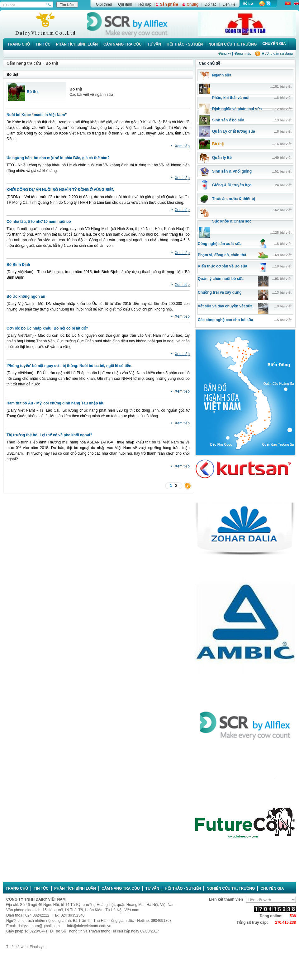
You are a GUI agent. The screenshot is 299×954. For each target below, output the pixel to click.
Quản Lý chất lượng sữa (233, 131)
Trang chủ (18, 44)
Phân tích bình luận (77, 44)
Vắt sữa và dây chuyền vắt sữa (225, 306)
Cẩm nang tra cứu (122, 44)
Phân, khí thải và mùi (230, 97)
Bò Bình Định (18, 264)
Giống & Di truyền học (231, 185)
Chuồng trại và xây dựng (220, 292)
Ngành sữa (221, 75)
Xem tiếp (182, 146)
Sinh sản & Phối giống (232, 171)
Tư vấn (154, 44)
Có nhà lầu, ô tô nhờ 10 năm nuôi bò (39, 221)
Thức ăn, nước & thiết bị (233, 199)
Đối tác (210, 4)
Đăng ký (224, 53)
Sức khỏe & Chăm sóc (231, 221)
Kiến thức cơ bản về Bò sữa (222, 266)
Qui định (125, 4)
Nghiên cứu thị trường (232, 44)
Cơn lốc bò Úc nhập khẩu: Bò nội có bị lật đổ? (47, 328)
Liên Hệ (229, 4)
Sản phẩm (169, 4)
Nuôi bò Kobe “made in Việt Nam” (37, 115)
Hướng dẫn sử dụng (277, 53)
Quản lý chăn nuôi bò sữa (221, 278)
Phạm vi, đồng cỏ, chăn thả (222, 255)
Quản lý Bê (222, 157)
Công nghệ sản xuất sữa (219, 244)
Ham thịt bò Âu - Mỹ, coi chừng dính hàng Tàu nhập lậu (55, 403)
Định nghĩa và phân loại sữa (237, 109)
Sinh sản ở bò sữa (228, 120)
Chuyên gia (274, 44)
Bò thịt (51, 63)
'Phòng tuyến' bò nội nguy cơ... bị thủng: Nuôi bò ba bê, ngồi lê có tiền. (69, 366)
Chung (192, 4)
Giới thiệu (104, 4)
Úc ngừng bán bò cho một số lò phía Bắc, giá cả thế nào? (58, 158)
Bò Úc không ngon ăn (26, 296)
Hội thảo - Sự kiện (185, 44)
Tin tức (43, 44)
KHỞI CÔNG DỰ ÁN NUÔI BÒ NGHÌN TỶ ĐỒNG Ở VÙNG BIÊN (60, 190)
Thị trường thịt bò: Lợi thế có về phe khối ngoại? (49, 435)
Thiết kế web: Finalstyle (25, 947)
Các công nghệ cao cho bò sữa (225, 320)
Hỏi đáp (144, 4)
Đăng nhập (243, 53)
